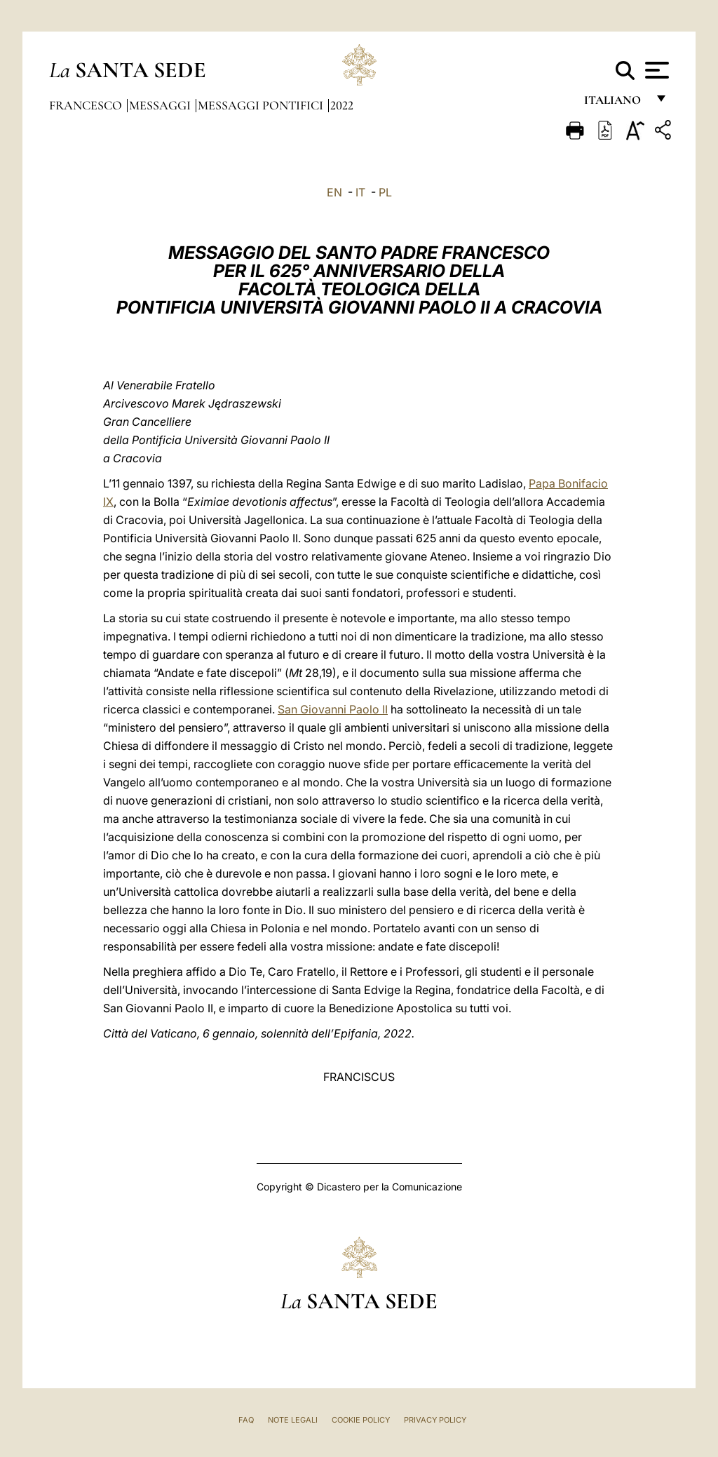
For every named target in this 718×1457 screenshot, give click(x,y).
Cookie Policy (361, 1420)
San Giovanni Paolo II (333, 709)
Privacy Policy (435, 1420)
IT (360, 192)
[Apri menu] (655, 70)
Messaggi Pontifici (262, 105)
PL (385, 192)
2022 (341, 105)
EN (334, 192)
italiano (615, 103)
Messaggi (161, 105)
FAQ (246, 1420)
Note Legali (293, 1420)
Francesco (87, 105)
